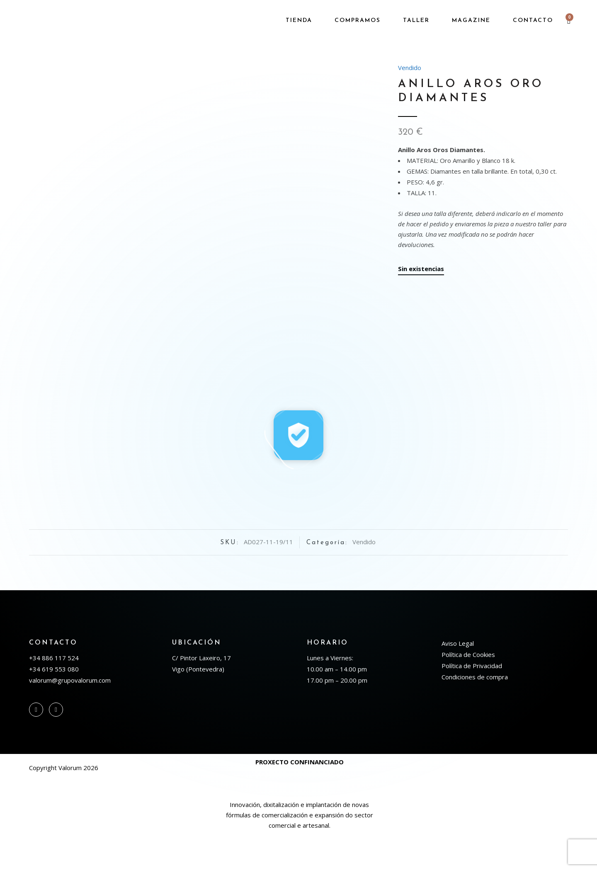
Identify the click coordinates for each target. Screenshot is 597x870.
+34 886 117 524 (54, 693)
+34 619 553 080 (54, 704)
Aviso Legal (458, 679)
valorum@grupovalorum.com (70, 716)
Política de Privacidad (472, 701)
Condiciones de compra (475, 712)
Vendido (409, 67)
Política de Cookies (468, 690)
